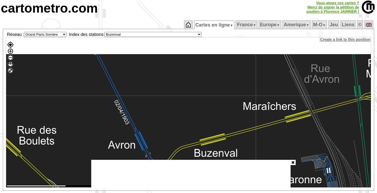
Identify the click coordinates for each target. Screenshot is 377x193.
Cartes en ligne (214, 25)
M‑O (320, 24)
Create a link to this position (346, 39)
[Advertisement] (191, 174)
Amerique (297, 24)
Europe (270, 24)
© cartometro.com (359, 186)
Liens (348, 24)
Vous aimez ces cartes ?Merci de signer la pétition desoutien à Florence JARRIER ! (332, 7)
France (246, 24)
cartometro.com (49, 8)
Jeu (334, 24)
